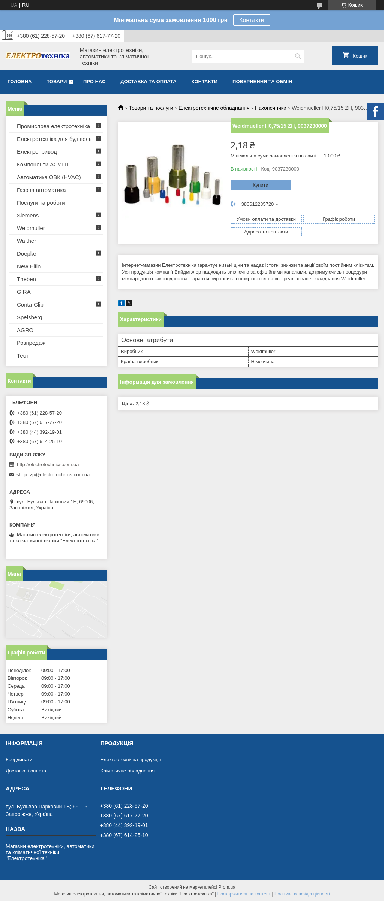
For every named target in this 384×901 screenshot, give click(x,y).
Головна (20, 81)
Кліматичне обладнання (127, 771)
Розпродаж (31, 343)
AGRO (25, 330)
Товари (56, 81)
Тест (22, 355)
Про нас (94, 81)
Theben (26, 279)
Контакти (251, 20)
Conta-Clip (30, 304)
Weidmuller (31, 228)
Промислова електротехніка (53, 126)
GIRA (24, 292)
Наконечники (270, 108)
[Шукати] (297, 56)
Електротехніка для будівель (54, 139)
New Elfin (28, 266)
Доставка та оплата (148, 81)
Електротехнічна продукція (130, 759)
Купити (260, 185)
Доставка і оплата (26, 771)
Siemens (28, 215)
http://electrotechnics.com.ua (48, 464)
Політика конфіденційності (302, 894)
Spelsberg (29, 317)
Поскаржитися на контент (244, 894)
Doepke (26, 253)
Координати (19, 759)
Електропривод (37, 151)
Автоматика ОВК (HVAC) (49, 177)
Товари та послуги (151, 108)
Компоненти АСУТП (43, 164)
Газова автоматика (41, 190)
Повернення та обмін (262, 81)
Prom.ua (227, 887)
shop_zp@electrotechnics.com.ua (53, 474)
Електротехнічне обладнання (213, 108)
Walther (26, 241)
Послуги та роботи (41, 202)
